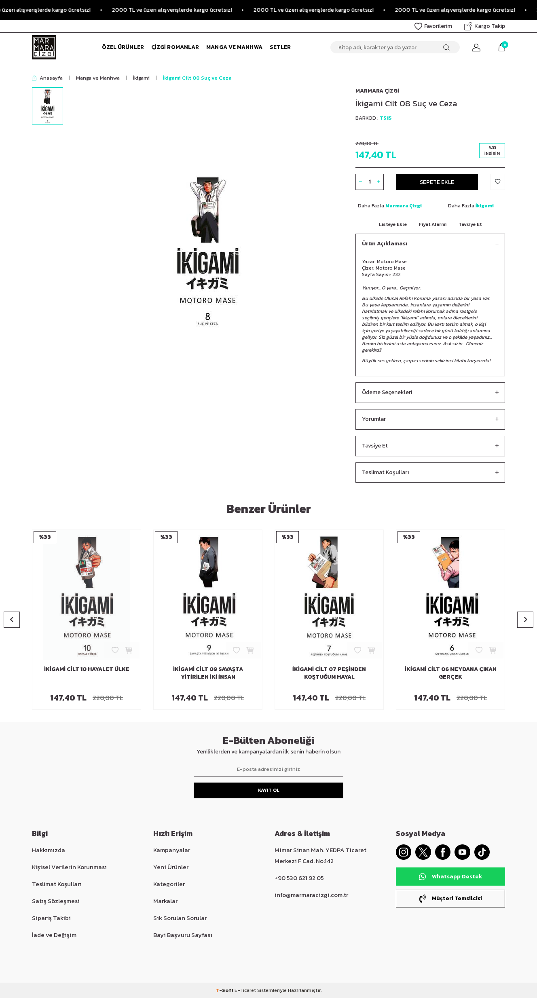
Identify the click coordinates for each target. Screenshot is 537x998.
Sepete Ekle (437, 181)
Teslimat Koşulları (430, 473)
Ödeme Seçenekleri (430, 393)
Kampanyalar (171, 850)
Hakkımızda (48, 850)
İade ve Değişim (54, 934)
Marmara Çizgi (377, 91)
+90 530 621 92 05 (299, 877)
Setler (280, 47)
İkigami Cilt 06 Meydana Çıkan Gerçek (451, 673)
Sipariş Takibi (51, 917)
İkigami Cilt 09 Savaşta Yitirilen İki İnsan (208, 673)
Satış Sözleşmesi (56, 900)
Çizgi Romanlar (175, 47)
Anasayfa (47, 77)
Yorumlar (430, 419)
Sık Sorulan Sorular (180, 917)
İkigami (141, 77)
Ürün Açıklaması (430, 244)
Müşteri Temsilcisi (450, 899)
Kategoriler (169, 883)
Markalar (165, 900)
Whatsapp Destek (450, 877)
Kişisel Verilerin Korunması (69, 866)
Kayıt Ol (268, 790)
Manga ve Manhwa (234, 47)
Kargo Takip (484, 26)
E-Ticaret (245, 990)
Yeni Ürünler (170, 866)
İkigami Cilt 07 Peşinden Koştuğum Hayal (329, 673)
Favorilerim (433, 26)
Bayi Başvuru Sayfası (182, 934)
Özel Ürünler (123, 47)
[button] (12, 620)
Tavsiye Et (470, 224)
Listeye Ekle (393, 224)
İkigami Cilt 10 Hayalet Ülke (86, 669)
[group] (207, 249)
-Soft (225, 990)
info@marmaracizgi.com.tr (311, 894)
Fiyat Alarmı (432, 224)
